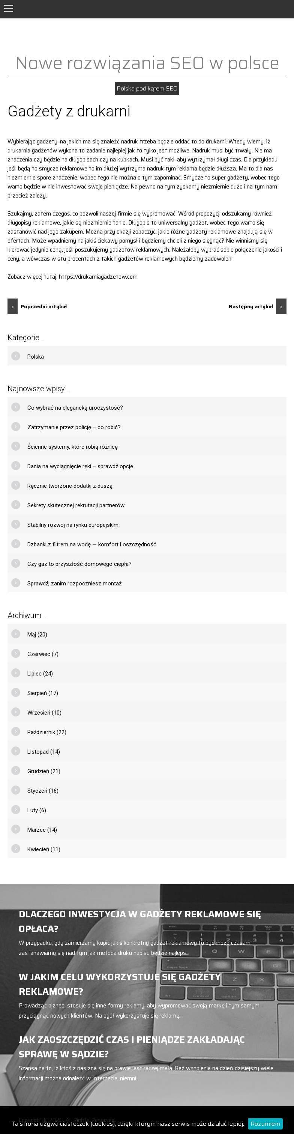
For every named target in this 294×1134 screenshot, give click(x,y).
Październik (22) (46, 732)
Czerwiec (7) (42, 654)
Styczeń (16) (42, 790)
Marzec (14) (42, 829)
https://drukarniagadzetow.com (98, 276)
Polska (35, 356)
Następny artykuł (257, 306)
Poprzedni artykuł (37, 306)
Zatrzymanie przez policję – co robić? (74, 427)
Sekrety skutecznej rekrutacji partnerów (75, 505)
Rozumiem (265, 1123)
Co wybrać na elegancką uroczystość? (75, 407)
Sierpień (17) (42, 693)
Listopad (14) (43, 751)
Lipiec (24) (40, 673)
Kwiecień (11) (43, 849)
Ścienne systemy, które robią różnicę (72, 446)
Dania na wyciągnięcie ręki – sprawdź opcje (80, 466)
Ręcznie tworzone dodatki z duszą (69, 486)
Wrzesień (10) (44, 712)
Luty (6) (36, 810)
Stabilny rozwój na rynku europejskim (72, 525)
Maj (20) (37, 634)
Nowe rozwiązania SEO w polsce (147, 63)
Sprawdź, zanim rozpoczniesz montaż (74, 583)
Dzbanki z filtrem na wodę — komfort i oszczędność (91, 544)
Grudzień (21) (43, 771)
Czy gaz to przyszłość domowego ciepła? (79, 564)
